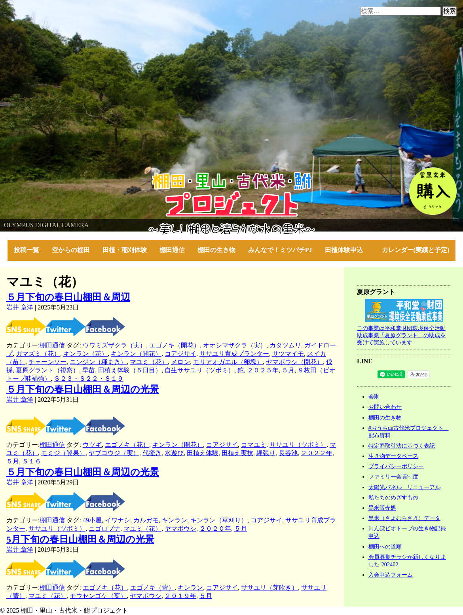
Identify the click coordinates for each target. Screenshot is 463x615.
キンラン (174, 520)
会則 (374, 396)
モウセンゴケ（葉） (98, 595)
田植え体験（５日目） (129, 370)
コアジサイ (180, 353)
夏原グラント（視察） (47, 370)
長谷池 (288, 453)
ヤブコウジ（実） (114, 453)
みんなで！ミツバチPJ (280, 250)
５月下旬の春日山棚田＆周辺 (68, 297)
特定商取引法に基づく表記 (401, 445)
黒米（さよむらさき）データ (404, 518)
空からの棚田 (71, 250)
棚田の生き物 (216, 250)
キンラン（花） (85, 353)
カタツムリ (285, 345)
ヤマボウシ (180, 528)
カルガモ (146, 520)
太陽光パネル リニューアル (404, 487)
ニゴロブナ (104, 528)
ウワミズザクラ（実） (114, 345)
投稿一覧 (26, 250)
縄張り (265, 453)
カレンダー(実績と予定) (416, 250)
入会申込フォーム (390, 574)
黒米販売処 (382, 508)
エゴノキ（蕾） (152, 587)
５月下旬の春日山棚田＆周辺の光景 (82, 389)
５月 (288, 370)
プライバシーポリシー (396, 466)
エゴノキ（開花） (174, 345)
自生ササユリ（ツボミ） (199, 370)
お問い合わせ (385, 407)
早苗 (88, 370)
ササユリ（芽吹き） (269, 587)
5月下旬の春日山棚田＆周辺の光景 (80, 539)
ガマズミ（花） (38, 353)
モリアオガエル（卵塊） (228, 362)
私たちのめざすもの (393, 497)
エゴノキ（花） (127, 444)
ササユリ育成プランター (234, 353)
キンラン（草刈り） (218, 520)
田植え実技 (237, 453)
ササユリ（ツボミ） (297, 444)
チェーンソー (47, 362)
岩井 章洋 (19, 307)
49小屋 (92, 520)
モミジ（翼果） (63, 453)
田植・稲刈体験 (124, 250)
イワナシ (117, 520)
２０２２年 (316, 453)
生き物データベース (393, 456)
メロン (180, 362)
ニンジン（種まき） (98, 362)
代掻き (151, 453)
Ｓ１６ (31, 461)
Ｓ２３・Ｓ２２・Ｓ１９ (88, 378)
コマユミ (253, 444)
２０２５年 (263, 370)
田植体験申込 (347, 250)
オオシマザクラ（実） (234, 345)
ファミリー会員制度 (393, 476)
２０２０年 (215, 528)
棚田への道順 (385, 546)
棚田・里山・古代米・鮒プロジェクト (54, 176)
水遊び (174, 453)
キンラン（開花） (136, 353)
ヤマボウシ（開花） (294, 362)
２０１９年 (180, 595)
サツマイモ (288, 353)
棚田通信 (172, 250)
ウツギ (92, 444)
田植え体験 (202, 453)
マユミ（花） (149, 362)
